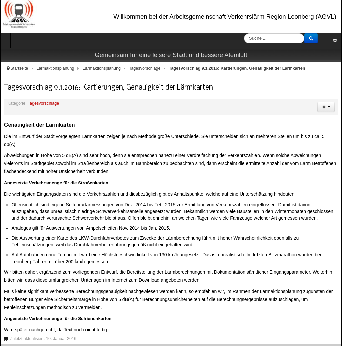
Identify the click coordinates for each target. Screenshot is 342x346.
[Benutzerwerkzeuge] (326, 107)
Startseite (19, 68)
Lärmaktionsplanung (55, 68)
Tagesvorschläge (145, 68)
